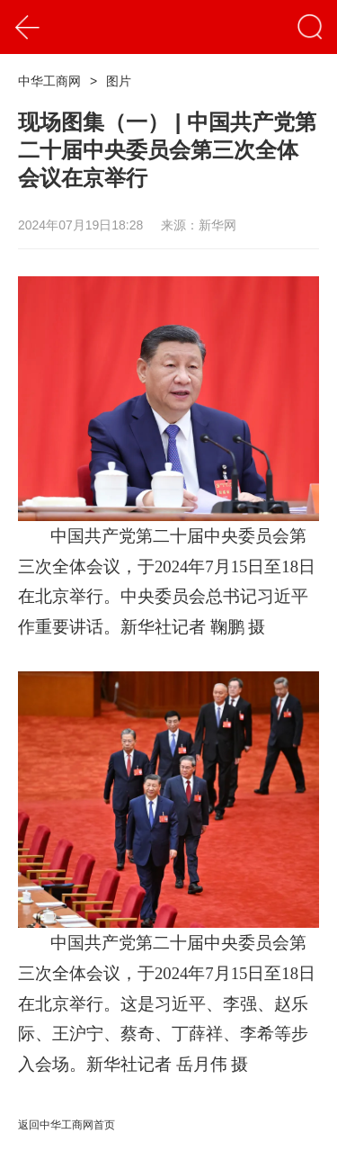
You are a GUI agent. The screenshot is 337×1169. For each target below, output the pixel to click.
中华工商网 (49, 81)
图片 (118, 81)
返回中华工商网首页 (66, 1125)
